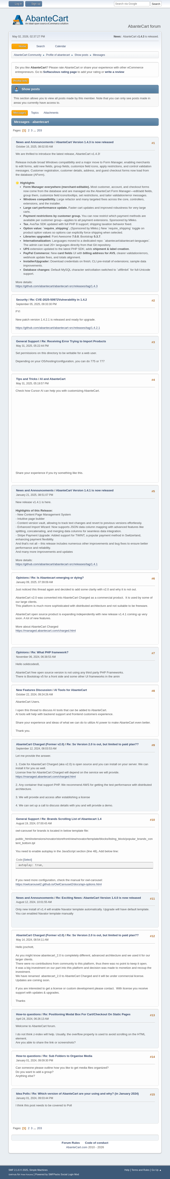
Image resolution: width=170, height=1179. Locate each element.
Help (126, 1170)
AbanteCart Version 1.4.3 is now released (85, 142)
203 (39, 130)
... (35, 130)
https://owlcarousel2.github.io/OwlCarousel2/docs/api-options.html (58, 884)
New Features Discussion (34, 690)
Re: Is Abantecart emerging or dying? (57, 577)
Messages (19, 112)
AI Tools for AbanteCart (70, 690)
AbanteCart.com (76, 1147)
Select (27, 859)
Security (22, 299)
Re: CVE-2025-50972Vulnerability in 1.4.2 (58, 299)
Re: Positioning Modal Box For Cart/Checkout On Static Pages (86, 1014)
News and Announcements (35, 142)
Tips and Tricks (26, 379)
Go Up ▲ (157, 1170)
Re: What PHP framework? (49, 652)
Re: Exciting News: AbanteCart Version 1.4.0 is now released (98, 897)
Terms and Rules (140, 1170)
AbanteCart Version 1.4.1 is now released (85, 490)
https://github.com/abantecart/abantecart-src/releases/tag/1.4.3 (56, 286)
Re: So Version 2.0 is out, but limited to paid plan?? (103, 744)
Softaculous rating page (60, 72)
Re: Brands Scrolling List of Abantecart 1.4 (72, 819)
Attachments (51, 112)
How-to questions (28, 1014)
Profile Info (20, 80)
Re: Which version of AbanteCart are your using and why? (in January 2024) (85, 1093)
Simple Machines (38, 1170)
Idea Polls (23, 1093)
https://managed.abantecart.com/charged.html (45, 630)
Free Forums (27, 1174)
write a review (114, 72)
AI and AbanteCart (53, 379)
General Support (27, 341)
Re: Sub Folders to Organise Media (67, 1056)
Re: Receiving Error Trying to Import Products (74, 341)
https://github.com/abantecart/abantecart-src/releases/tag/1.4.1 (56, 564)
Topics (35, 112)
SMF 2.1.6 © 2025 (18, 1170)
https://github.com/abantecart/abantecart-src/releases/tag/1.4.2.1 (57, 327)
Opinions (22, 577)
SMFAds (12, 1174)
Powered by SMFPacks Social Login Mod (57, 1174)
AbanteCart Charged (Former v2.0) (40, 744)
